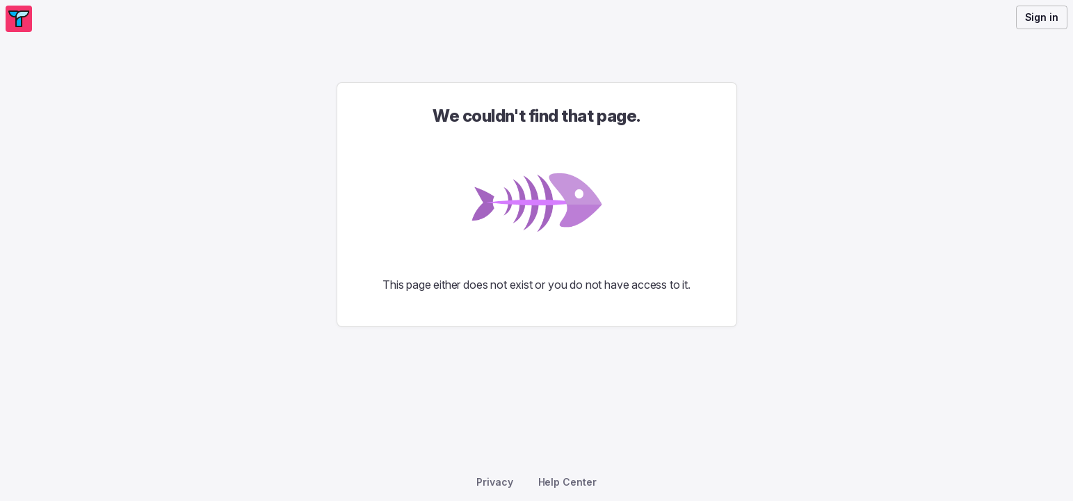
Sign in (1041, 17)
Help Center (567, 482)
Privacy (494, 482)
